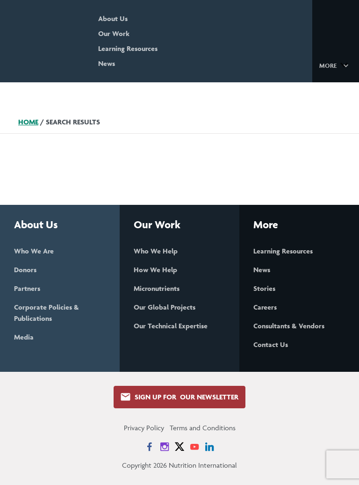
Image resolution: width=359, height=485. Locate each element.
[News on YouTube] (194, 446)
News (106, 63)
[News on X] (179, 446)
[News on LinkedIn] (209, 446)
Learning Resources (128, 48)
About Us (113, 18)
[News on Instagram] (164, 446)
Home (28, 121)
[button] (335, 65)
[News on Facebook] (149, 446)
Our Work (113, 33)
